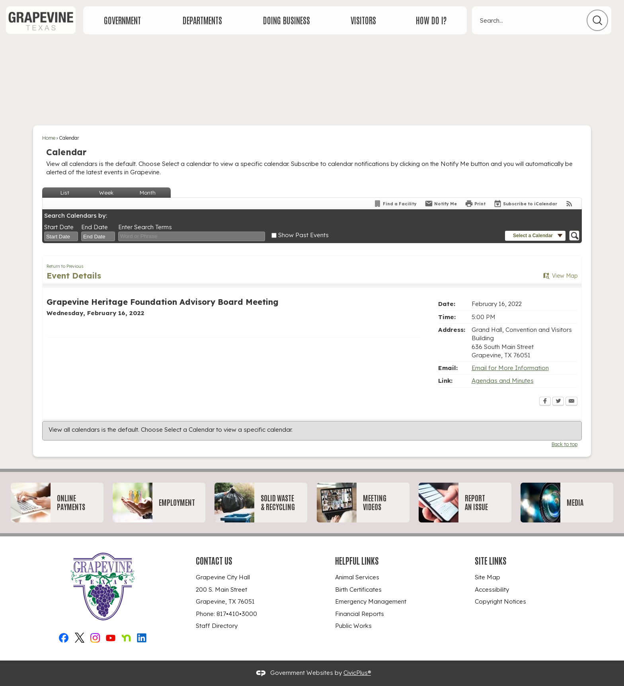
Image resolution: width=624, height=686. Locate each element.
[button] (597, 20)
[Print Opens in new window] (475, 203)
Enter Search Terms (145, 227)
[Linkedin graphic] (141, 636)
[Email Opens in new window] (571, 402)
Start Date (59, 227)
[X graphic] (79, 636)
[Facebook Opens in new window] (545, 402)
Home (48, 138)
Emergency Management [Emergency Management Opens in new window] (370, 601)
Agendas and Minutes (503, 380)
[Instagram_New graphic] (95, 636)
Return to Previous (65, 266)
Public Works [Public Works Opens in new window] (353, 625)
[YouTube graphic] (110, 636)
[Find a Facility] (395, 203)
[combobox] (61, 236)
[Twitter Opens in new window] (558, 402)
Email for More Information (510, 368)
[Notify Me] (441, 203)
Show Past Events (303, 235)
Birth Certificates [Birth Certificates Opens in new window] (358, 589)
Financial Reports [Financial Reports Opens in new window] (359, 614)
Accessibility (492, 589)
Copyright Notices (500, 601)
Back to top (564, 444)
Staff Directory (217, 625)
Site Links (491, 560)
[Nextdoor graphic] (126, 636)
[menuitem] (122, 20)
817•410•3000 (236, 614)
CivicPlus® (357, 672)
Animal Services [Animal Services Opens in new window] (357, 577)
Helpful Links (357, 560)
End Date (94, 227)
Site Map (487, 577)
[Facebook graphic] (63, 636)
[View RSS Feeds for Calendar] (569, 203)
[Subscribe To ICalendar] (525, 203)
